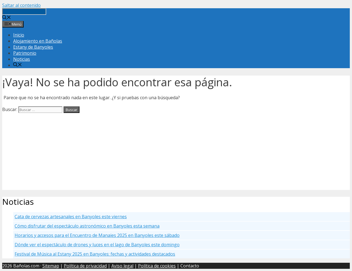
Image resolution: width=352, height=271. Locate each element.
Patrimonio (24, 53)
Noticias (21, 59)
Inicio (18, 35)
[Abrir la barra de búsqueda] (6, 18)
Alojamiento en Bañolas (37, 41)
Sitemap (50, 266)
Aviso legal (122, 266)
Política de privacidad (85, 266)
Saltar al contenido (21, 5)
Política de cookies (157, 266)
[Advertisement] (167, 151)
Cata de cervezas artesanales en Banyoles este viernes (71, 217)
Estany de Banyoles (33, 47)
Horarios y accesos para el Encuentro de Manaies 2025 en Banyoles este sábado (97, 235)
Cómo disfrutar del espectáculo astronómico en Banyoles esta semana (87, 226)
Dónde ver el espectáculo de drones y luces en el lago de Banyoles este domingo (97, 245)
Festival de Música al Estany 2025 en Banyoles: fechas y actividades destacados (95, 254)
